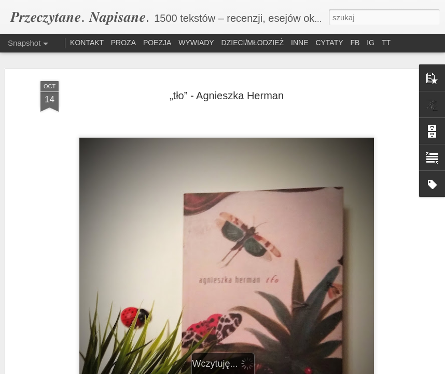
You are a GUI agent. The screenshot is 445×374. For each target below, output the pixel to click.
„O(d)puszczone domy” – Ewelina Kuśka (222, 326)
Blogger (274, 368)
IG (370, 42)
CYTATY (329, 42)
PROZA (123, 42)
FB (354, 42)
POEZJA (157, 42)
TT (386, 42)
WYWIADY (196, 42)
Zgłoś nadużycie (308, 368)
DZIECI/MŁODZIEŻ (252, 42)
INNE (299, 42)
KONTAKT (88, 42)
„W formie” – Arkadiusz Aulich (328, 320)
